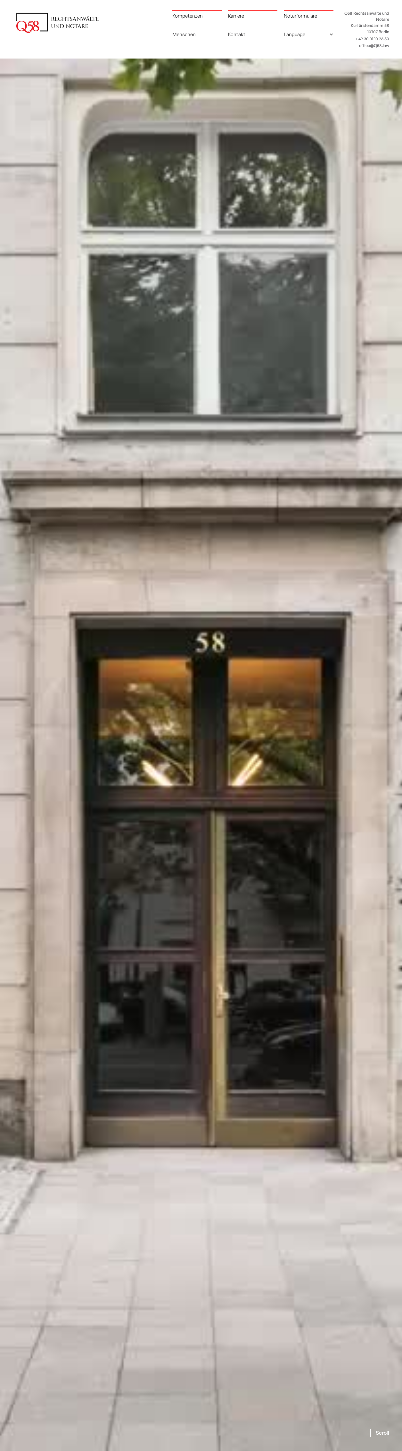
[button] (308, 34)
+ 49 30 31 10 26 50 (372, 38)
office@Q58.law (374, 45)
